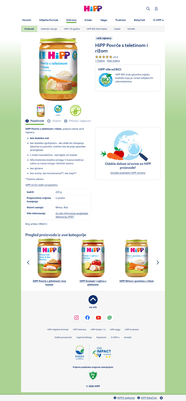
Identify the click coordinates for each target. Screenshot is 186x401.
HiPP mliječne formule (58, 329)
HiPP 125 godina (72, 28)
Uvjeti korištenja (84, 337)
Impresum (101, 337)
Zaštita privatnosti (63, 337)
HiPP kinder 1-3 (98, 329)
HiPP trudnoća (132, 329)
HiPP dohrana (79, 329)
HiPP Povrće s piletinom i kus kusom (49, 282)
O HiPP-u (115, 337)
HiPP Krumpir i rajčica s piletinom (93, 282)
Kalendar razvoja (49, 28)
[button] (148, 8)
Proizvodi (29, 28)
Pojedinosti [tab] (37, 120)
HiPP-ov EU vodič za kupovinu (41, 184)
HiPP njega (115, 329)
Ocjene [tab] (56, 120)
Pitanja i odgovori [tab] (80, 120)
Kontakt (131, 28)
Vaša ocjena (113, 60)
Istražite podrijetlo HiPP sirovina (127, 172)
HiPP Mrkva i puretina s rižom (136, 281)
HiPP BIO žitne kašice (97, 28)
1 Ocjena (100, 60)
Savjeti (117, 28)
